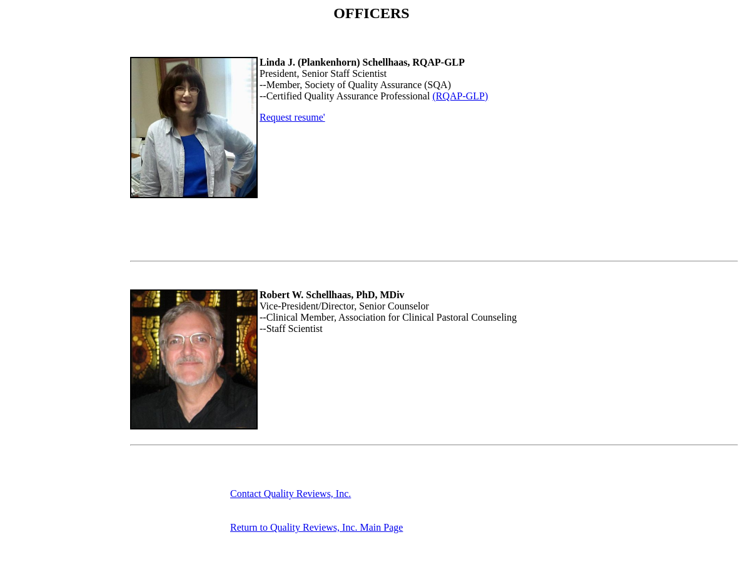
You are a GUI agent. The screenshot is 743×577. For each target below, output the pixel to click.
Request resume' (292, 117)
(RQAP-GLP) (460, 96)
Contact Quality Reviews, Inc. (290, 493)
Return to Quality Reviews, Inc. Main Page (316, 527)
